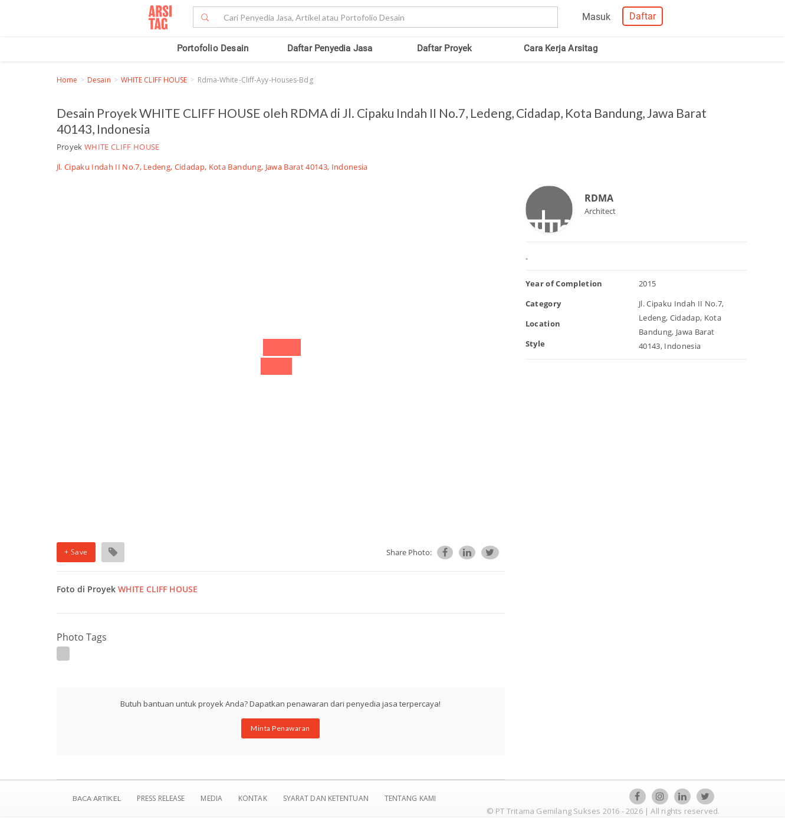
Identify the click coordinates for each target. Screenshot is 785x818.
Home (67, 80)
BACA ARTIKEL (97, 798)
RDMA (598, 198)
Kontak (253, 798)
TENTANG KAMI (410, 798)
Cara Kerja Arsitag (560, 48)
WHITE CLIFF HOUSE (154, 80)
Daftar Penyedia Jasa (330, 48)
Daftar (642, 16)
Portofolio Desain (212, 48)
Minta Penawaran (280, 728)
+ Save (76, 552)
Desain (99, 80)
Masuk (596, 16)
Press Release (161, 798)
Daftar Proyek (444, 48)
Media (212, 798)
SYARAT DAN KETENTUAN (326, 798)
